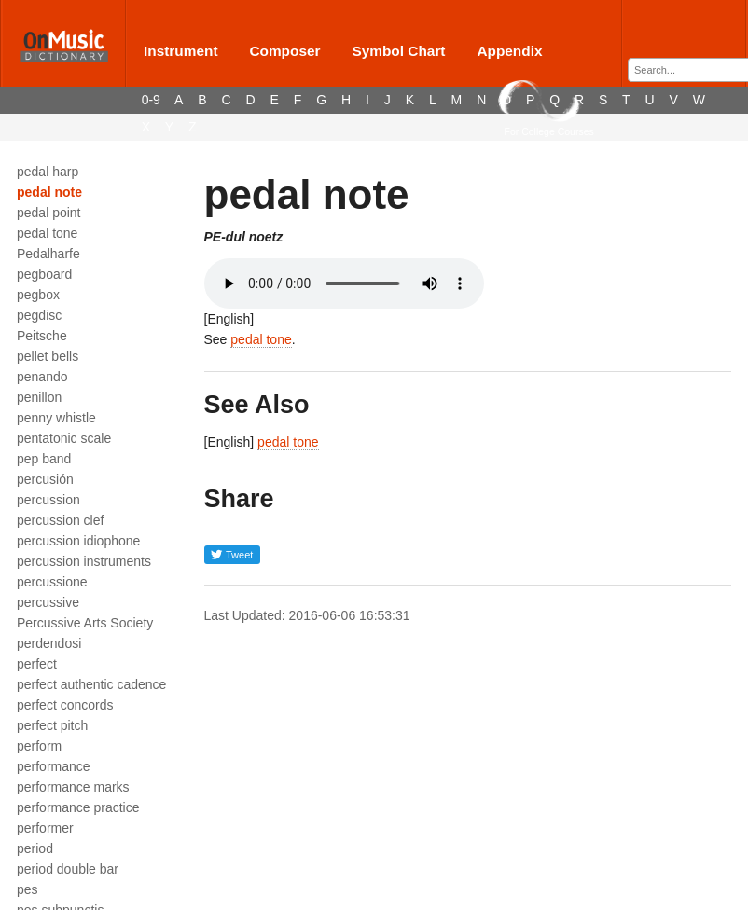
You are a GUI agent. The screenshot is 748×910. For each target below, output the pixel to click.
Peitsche (42, 335)
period (35, 848)
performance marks (73, 786)
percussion (48, 499)
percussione (52, 581)
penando (42, 376)
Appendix (509, 51)
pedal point (49, 212)
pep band (44, 458)
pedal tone (47, 233)
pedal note (49, 192)
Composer (284, 51)
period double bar (67, 869)
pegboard (44, 274)
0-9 (151, 99)
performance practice (78, 807)
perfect (37, 663)
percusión (45, 479)
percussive (48, 602)
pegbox (38, 294)
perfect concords (65, 704)
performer (45, 827)
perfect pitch (52, 725)
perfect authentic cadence (91, 684)
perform (39, 745)
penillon (39, 397)
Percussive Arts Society (85, 622)
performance (53, 766)
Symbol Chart (398, 51)
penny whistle (56, 417)
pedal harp (47, 171)
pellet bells (47, 356)
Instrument (181, 51)
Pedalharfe (48, 253)
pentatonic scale (64, 438)
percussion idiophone (78, 540)
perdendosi (49, 643)
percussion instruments (84, 561)
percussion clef (60, 520)
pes (27, 889)
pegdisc (39, 315)
